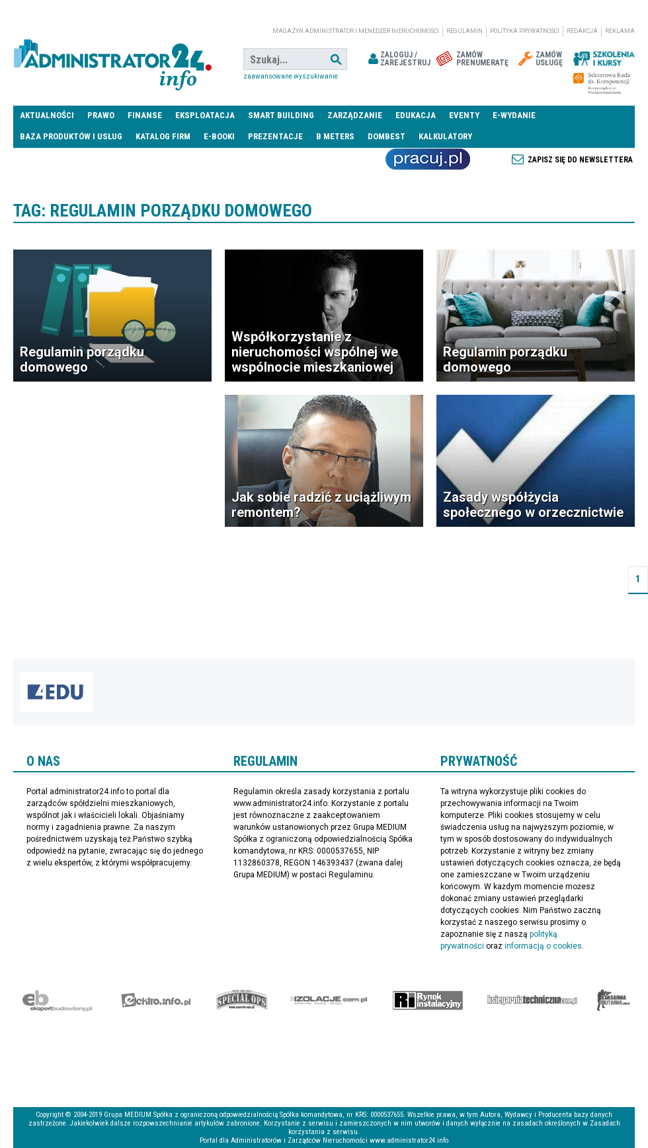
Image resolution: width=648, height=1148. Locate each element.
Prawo (100, 115)
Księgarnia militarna (613, 1000)
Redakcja (582, 31)
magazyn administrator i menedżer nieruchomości (355, 31)
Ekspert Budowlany (57, 1000)
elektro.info (155, 1000)
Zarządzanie (354, 115)
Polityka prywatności (524, 31)
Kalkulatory (445, 136)
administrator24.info (112, 59)
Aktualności (47, 115)
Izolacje (329, 1000)
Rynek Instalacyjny (428, 1000)
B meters (335, 136)
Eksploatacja (205, 115)
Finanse (145, 115)
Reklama (620, 31)
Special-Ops (242, 1000)
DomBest (386, 136)
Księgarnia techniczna (532, 1000)
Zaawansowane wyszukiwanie (290, 76)
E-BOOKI (219, 136)
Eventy (464, 115)
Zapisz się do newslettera (580, 159)
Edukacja (415, 115)
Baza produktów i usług (71, 136)
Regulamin (464, 31)
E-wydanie (514, 115)
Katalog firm (163, 136)
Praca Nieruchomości (427, 159)
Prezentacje (275, 136)
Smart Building (281, 115)
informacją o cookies (543, 946)
